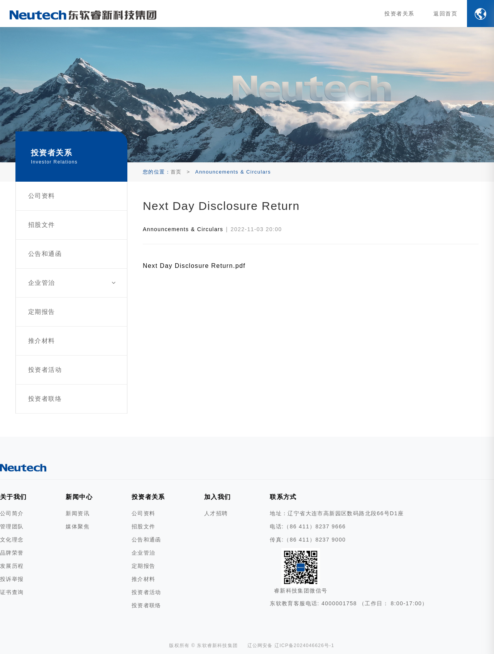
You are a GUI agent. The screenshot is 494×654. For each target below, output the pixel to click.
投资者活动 (146, 592)
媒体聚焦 (78, 526)
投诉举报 (12, 579)
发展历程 (12, 566)
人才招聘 (216, 513)
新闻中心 (79, 497)
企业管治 (144, 553)
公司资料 (144, 513)
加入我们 (217, 497)
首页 (176, 172)
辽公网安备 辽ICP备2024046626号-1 (291, 645)
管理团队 (12, 526)
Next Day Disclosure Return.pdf (194, 265)
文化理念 (12, 539)
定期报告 (144, 566)
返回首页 (445, 13)
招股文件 (144, 526)
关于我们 (13, 497)
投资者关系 (399, 13)
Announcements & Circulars (183, 229)
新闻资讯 (78, 513)
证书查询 (12, 592)
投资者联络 (146, 605)
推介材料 (144, 579)
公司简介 (12, 513)
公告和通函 (146, 539)
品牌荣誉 (12, 553)
